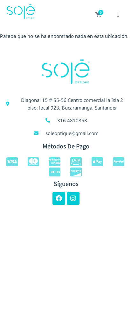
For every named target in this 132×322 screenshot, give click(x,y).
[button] (118, 15)
